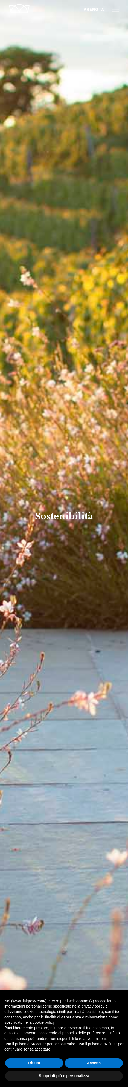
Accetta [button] (94, 1063)
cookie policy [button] (43, 1022)
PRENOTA (93, 10)
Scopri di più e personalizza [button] (64, 1076)
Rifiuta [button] (34, 1063)
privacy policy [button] (93, 1006)
